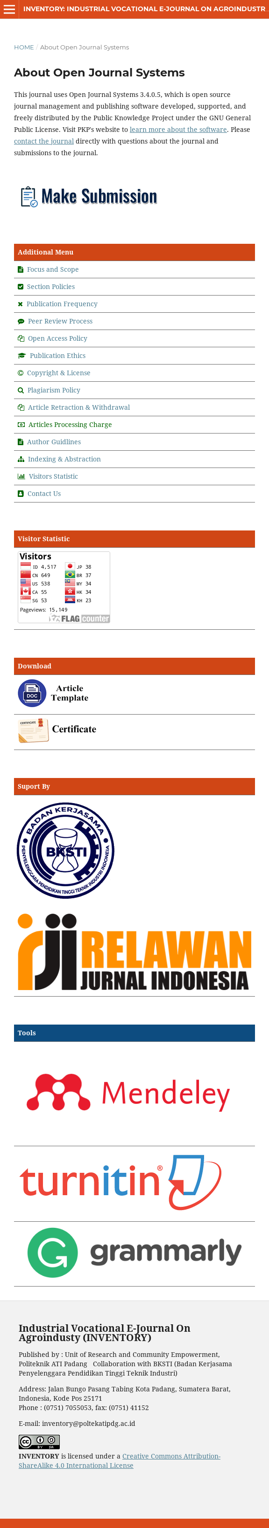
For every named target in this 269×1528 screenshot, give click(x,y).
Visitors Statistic (53, 476)
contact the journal (44, 141)
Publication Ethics (57, 355)
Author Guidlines (54, 441)
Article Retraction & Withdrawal (79, 407)
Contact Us (44, 493)
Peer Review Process (60, 321)
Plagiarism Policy (54, 389)
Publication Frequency (62, 303)
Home (24, 47)
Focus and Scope (53, 269)
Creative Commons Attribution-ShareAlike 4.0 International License (119, 1461)
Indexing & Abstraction (64, 458)
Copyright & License (59, 372)
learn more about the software (178, 129)
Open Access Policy (57, 338)
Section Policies (51, 286)
